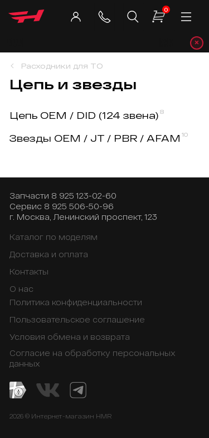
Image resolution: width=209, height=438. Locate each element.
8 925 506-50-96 (79, 206)
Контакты (28, 271)
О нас (21, 288)
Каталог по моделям (53, 237)
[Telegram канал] (78, 389)
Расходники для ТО (62, 66)
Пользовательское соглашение (77, 319)
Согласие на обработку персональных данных (92, 358)
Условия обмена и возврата (69, 336)
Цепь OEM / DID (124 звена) (86, 115)
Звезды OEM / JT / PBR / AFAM (98, 138)
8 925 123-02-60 (83, 195)
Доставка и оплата (48, 254)
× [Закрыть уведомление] (197, 42)
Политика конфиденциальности (75, 302)
